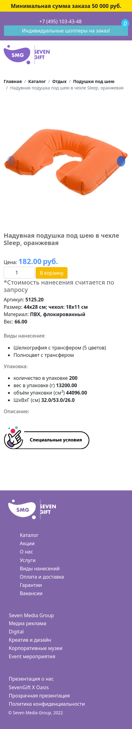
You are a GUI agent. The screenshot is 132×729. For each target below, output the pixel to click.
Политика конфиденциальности (47, 704)
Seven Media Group (31, 615)
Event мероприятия (32, 656)
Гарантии (31, 585)
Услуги (28, 560)
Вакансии (31, 593)
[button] (121, 161)
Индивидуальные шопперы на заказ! (66, 30)
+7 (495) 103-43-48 (60, 21)
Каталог (29, 535)
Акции (27, 543)
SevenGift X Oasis (29, 687)
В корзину (52, 273)
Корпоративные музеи (36, 648)
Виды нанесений (40, 568)
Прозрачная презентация (39, 695)
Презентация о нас (31, 678)
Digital (16, 631)
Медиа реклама (27, 623)
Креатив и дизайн (30, 639)
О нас (26, 551)
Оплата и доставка (42, 576)
